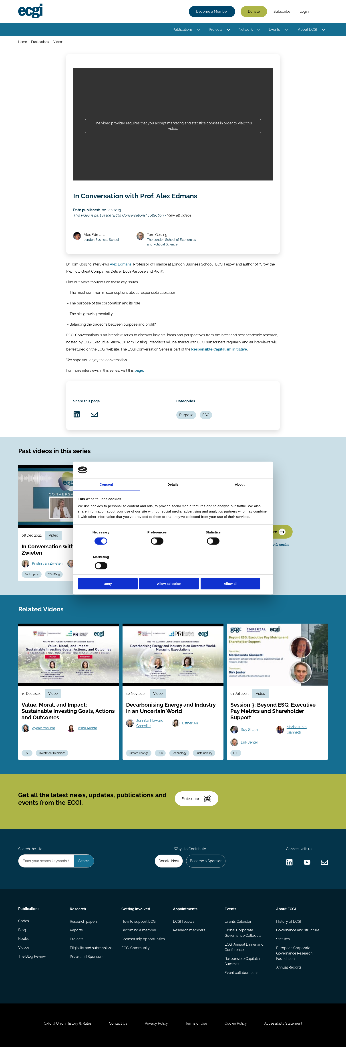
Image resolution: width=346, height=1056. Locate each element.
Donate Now (168, 868)
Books (23, 946)
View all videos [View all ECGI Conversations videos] (179, 216)
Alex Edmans (94, 236)
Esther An (190, 728)
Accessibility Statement (284, 1032)
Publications (182, 29)
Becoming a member (138, 937)
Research (78, 916)
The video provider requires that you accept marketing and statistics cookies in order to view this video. (173, 126)
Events (274, 29)
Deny (109, 571)
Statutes (283, 946)
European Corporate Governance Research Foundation (294, 960)
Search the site (30, 856)
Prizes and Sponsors (86, 964)
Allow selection (173, 571)
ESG (206, 418)
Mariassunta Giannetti (297, 735)
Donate (254, 12)
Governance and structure (297, 937)
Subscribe (281, 12)
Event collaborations (241, 980)
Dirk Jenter (249, 747)
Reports (76, 937)
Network (245, 29)
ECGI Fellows (183, 928)
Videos (59, 42)
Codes (23, 928)
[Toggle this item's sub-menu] (198, 29)
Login (303, 12)
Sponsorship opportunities (143, 946)
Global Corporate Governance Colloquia (243, 940)
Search (320, 11)
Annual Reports (289, 975)
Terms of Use (196, 1032)
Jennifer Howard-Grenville (151, 728)
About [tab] (240, 497)
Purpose (186, 418)
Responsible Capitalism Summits (244, 968)
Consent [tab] (106, 497)
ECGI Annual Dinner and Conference (244, 954)
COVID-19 (54, 578)
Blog (22, 937)
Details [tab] (173, 497)
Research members (189, 937)
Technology (180, 758)
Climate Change (139, 758)
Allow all (237, 571)
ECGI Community (135, 955)
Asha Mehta (87, 733)
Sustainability (204, 758)
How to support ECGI (138, 928)
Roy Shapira (251, 735)
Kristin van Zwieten (47, 567)
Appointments (185, 916)
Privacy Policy (156, 1032)
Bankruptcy (32, 578)
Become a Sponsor (205, 868)
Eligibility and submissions (91, 955)
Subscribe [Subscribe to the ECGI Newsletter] (196, 805)
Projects (215, 29)
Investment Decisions (52, 758)
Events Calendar (238, 928)
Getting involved (135, 916)
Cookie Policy (236, 1032)
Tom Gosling (157, 236)
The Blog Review (32, 964)
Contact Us (118, 1032)
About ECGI (307, 29)
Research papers (84, 928)
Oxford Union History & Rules (67, 1032)
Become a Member (212, 12)
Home (22, 42)
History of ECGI (288, 928)
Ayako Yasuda (43, 733)
